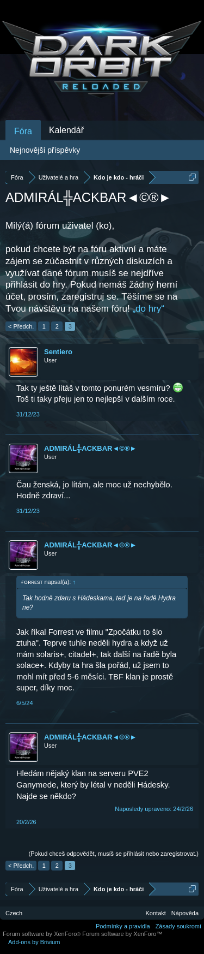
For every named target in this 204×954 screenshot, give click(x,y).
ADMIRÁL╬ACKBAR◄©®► (90, 448)
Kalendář (66, 130)
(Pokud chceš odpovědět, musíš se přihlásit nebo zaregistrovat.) (114, 853)
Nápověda (185, 913)
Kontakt (156, 913)
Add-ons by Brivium (34, 942)
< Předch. (21, 326)
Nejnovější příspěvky (45, 150)
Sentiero (58, 352)
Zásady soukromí (178, 926)
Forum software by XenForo (42, 934)
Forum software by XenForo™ (122, 934)
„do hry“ (148, 308)
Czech (13, 913)
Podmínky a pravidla (123, 926)
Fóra (23, 131)
